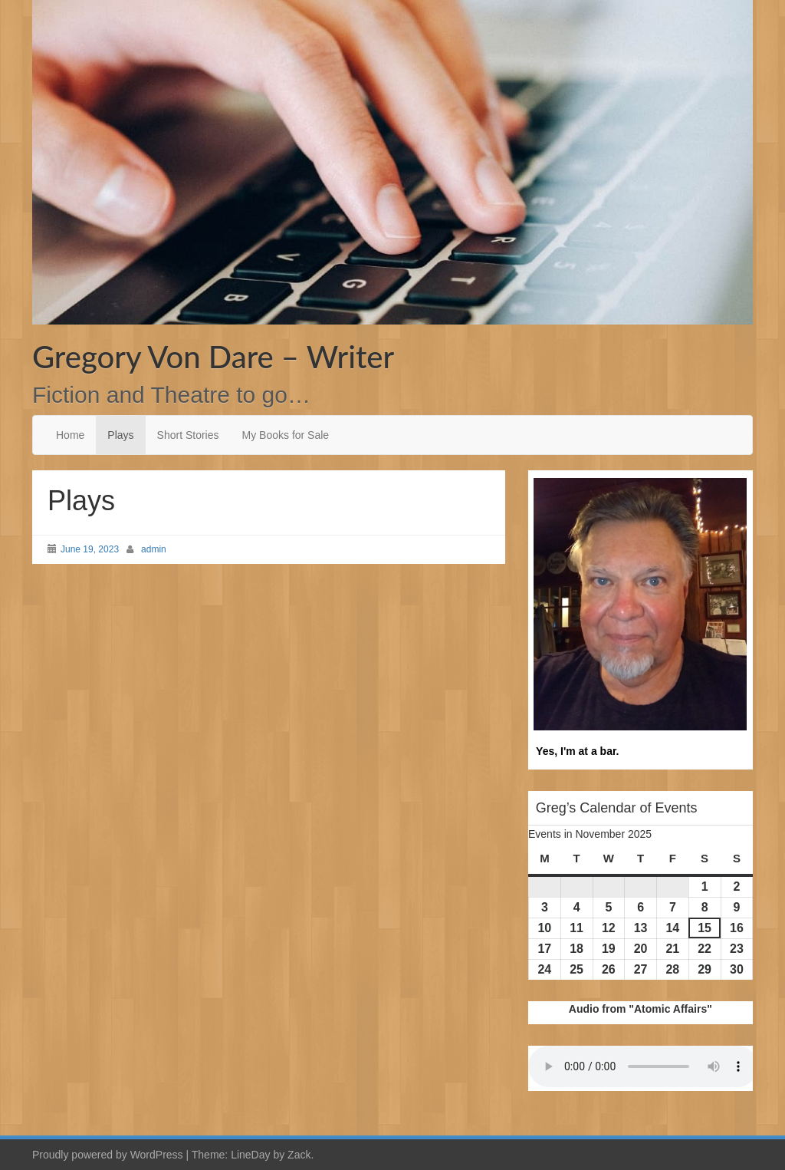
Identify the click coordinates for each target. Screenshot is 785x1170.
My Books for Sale (286, 435)
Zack (298, 1155)
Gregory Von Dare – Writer (213, 356)
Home (70, 435)
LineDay (250, 1155)
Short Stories (188, 435)
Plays (120, 435)
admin (153, 549)
